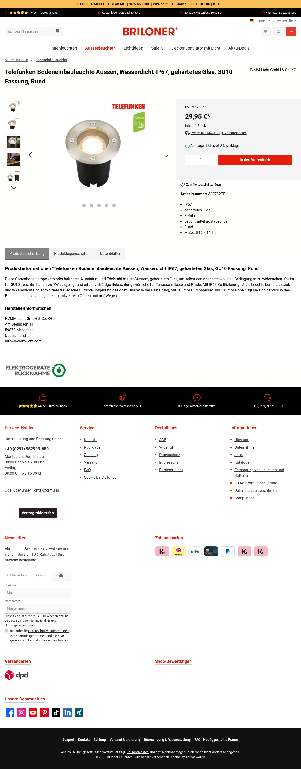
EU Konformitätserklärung (255, 483)
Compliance (244, 498)
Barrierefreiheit (171, 470)
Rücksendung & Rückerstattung (167, 740)
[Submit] (61, 576)
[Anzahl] (200, 160)
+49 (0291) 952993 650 (281, 12)
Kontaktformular (45, 490)
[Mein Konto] (278, 31)
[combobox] (29, 31)
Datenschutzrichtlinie (36, 620)
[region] (88, 159)
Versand (91, 462)
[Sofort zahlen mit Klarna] (244, 551)
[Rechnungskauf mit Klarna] (162, 551)
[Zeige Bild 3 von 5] (99, 205)
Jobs (238, 455)
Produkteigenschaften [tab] (72, 253)
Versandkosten (138, 752)
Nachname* (12, 601)
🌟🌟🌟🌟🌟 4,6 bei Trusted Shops (33, 12)
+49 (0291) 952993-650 (27, 448)
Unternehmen (245, 447)
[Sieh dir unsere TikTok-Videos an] (56, 712)
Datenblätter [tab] (110, 253)
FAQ (87, 470)
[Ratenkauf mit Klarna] (261, 551)
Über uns (241, 440)
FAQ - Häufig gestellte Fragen (216, 740)
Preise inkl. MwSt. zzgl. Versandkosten (219, 133)
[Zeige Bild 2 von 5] (91, 205)
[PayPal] (227, 551)
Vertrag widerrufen (38, 513)
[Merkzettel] (266, 31)
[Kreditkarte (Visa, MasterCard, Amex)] (211, 551)
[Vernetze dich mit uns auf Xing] (79, 712)
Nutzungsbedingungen (20, 625)
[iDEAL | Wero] (178, 551)
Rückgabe (92, 447)
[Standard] (16, 675)
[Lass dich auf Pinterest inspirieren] (44, 712)
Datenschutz (169, 455)
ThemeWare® (196, 757)
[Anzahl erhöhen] (211, 160)
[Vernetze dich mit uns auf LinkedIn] (67, 712)
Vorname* (11, 585)
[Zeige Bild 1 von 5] (84, 205)
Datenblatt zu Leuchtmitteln (257, 490)
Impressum (168, 462)
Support (68, 740)
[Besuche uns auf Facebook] (10, 712)
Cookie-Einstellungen (101, 477)
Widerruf (166, 447)
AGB (162, 440)
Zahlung (91, 455)
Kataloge (241, 462)
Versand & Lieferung (125, 740)
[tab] (27, 254)
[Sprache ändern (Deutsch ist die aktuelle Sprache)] (260, 21)
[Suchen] (57, 31)
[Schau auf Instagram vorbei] (21, 712)
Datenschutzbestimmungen (48, 631)
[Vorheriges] (30, 155)
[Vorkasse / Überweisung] (195, 551)
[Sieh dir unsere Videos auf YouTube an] (33, 712)
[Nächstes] (167, 155)
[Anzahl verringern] (190, 160)
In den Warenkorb (255, 160)
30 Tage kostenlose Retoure (203, 12)
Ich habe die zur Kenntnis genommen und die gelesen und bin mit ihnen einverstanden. (39, 635)
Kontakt (90, 440)
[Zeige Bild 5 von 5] (114, 205)
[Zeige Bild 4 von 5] (106, 205)
